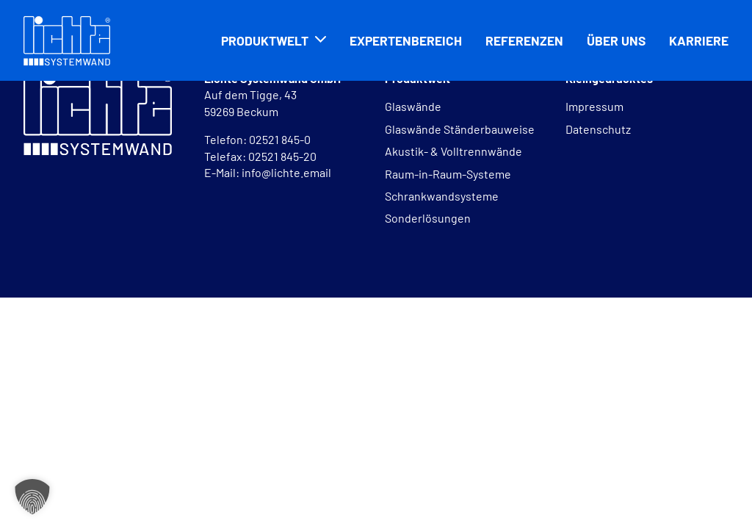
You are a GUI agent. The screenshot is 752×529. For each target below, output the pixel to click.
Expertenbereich (406, 40)
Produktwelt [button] (264, 40)
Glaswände (413, 106)
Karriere (698, 40)
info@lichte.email (286, 172)
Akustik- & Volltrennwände (453, 151)
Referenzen (524, 40)
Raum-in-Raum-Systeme (448, 174)
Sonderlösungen (428, 218)
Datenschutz (598, 129)
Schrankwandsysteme (442, 196)
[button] (32, 496)
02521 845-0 (281, 139)
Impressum (594, 106)
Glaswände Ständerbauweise (460, 129)
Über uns (616, 40)
